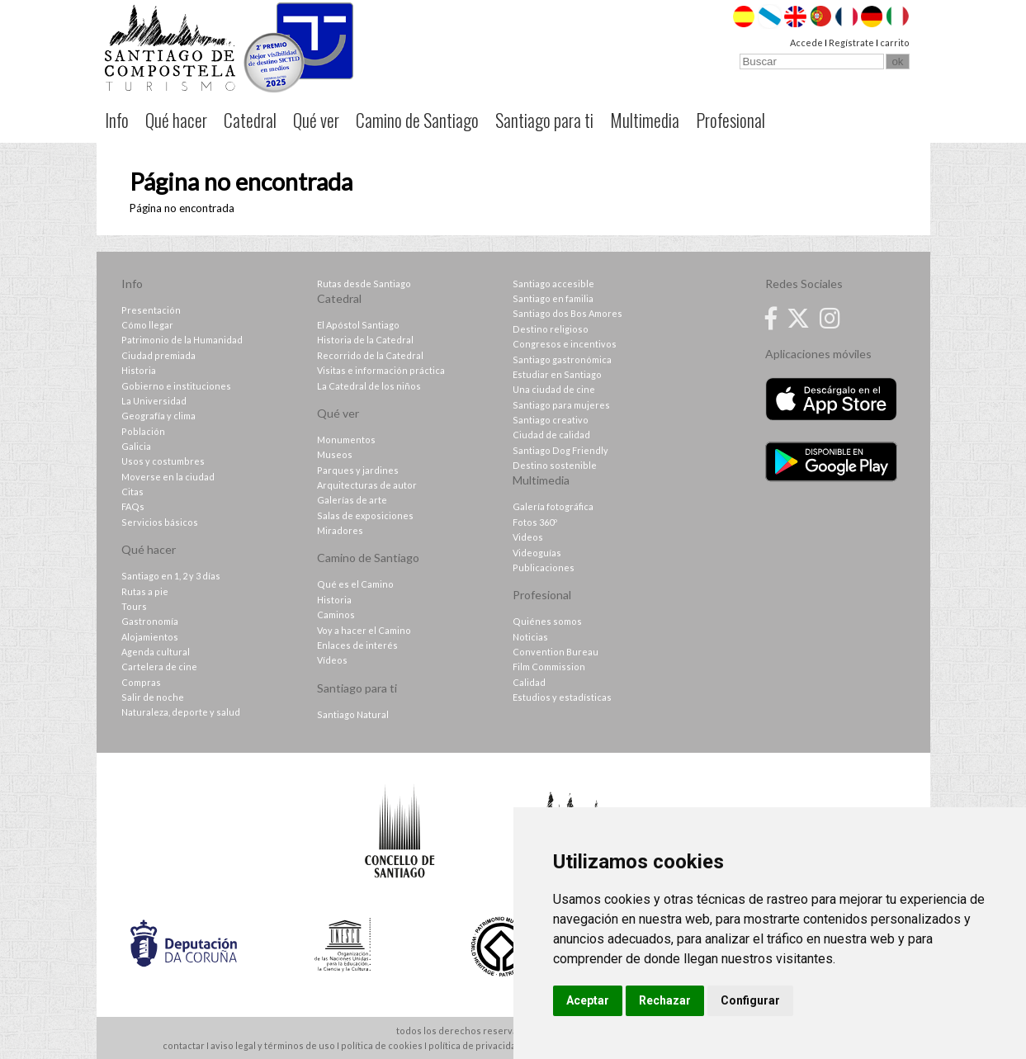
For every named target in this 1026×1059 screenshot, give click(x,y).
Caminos (336, 614)
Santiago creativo (551, 419)
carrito (895, 42)
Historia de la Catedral (365, 339)
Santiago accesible (553, 283)
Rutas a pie (144, 591)
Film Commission (549, 666)
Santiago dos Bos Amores (567, 313)
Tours (134, 606)
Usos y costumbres (163, 461)
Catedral (250, 119)
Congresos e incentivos (565, 343)
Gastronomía (149, 621)
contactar (184, 1045)
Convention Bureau (555, 651)
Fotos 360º (535, 522)
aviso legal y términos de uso (272, 1045)
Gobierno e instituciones (176, 386)
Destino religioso (551, 329)
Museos (334, 454)
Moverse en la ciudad (168, 476)
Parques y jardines (358, 470)
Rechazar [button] (665, 1000)
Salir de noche (152, 697)
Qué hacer (176, 119)
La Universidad (154, 400)
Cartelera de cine (159, 666)
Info (117, 119)
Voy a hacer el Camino (364, 630)
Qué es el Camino (355, 584)
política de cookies (382, 1045)
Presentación (151, 310)
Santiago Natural (353, 714)
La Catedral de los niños (369, 386)
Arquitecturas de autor (367, 485)
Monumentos (346, 439)
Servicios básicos (159, 522)
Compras (141, 682)
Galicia (136, 446)
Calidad (529, 682)
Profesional (730, 119)
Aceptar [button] (587, 1000)
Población (143, 431)
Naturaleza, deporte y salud (180, 712)
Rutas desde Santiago (364, 283)
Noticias (530, 636)
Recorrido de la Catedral (370, 355)
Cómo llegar (147, 324)
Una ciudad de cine (554, 389)
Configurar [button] (750, 1000)
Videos (528, 537)
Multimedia (644, 119)
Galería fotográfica (553, 506)
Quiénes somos (547, 621)
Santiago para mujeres (561, 404)
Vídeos (332, 660)
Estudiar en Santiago (557, 374)
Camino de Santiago (417, 119)
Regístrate (851, 42)
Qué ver (316, 119)
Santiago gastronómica (562, 359)
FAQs (132, 506)
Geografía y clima (158, 415)
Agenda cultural (155, 651)
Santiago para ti (544, 119)
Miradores (340, 530)
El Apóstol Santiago (358, 324)
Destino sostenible (555, 465)
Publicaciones (543, 567)
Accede (806, 42)
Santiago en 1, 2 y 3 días (170, 575)
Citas (132, 491)
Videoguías (537, 552)
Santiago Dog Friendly (560, 450)
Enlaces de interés (357, 645)
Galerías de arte (352, 499)
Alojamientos (149, 636)
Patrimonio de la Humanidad (182, 339)
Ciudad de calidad (551, 434)
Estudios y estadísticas (562, 697)
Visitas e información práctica (381, 370)
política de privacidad (475, 1045)
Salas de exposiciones (365, 515)
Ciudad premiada (158, 355)
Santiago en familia (553, 298)
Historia (138, 370)
